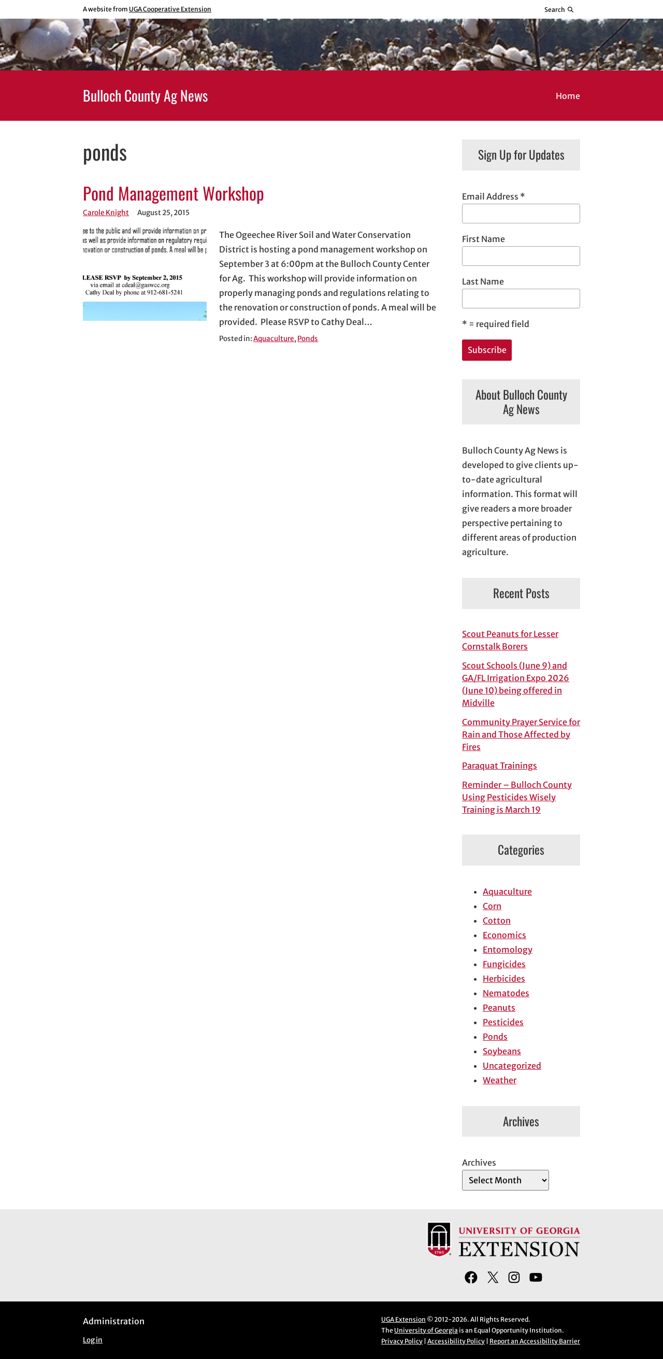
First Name (483, 239)
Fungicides (504, 964)
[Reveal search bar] (559, 9)
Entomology (507, 949)
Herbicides (504, 978)
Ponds (307, 338)
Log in (93, 1340)
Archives (479, 1162)
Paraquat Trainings (499, 765)
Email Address (493, 196)
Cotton (497, 920)
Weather (499, 1080)
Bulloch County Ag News (145, 95)
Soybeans (502, 1051)
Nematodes (506, 993)
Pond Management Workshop (173, 193)
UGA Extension (403, 1319)
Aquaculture (273, 338)
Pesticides (503, 1022)
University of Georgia (426, 1330)
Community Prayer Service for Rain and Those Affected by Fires (521, 734)
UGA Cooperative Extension (170, 9)
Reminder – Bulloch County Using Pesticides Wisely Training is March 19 (517, 797)
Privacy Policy (402, 1341)
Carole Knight (106, 212)
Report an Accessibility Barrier (534, 1341)
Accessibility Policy (456, 1341)
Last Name (483, 281)
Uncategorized (512, 1065)
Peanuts (499, 1007)
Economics (504, 935)
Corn (492, 906)
